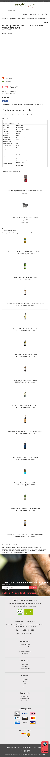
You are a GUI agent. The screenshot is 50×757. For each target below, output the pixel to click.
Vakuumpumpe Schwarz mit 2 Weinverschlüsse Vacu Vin (25, 190)
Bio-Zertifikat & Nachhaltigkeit (25, 600)
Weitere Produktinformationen (10, 118)
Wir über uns (25, 679)
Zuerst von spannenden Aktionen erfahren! (25, 582)
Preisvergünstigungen (9, 93)
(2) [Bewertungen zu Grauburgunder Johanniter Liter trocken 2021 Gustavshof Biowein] (6, 97)
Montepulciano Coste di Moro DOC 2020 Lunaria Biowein (25, 431)
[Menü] (47, 742)
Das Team (25, 681)
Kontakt (31, 2)
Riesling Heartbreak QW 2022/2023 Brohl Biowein (25, 508)
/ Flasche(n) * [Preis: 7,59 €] (21, 433)
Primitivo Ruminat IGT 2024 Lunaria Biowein (25, 457)
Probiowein (25, 676)
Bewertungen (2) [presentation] (39, 104)
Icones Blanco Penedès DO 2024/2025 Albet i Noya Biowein (25, 534)
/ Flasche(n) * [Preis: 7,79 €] (21, 330)
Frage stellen (8, 81)
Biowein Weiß (19, 550)
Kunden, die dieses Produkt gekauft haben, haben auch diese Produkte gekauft (23, 233)
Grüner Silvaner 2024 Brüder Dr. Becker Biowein (25, 406)
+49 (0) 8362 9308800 (25, 630)
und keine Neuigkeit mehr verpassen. (19, 593)
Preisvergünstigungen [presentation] (28, 104)
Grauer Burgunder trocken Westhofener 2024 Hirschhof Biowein (25, 303)
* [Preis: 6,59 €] (25, 220)
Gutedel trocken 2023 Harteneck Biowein (25, 354)
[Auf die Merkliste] (7, 78)
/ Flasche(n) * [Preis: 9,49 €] (21, 305)
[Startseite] (38, 14)
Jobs (25, 683)
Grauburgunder (38, 549)
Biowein (11, 552)
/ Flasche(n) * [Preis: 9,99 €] (21, 356)
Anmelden (24, 14)
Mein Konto (33, 14)
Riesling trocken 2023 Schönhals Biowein (25, 277)
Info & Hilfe (25, 661)
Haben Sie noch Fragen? (25, 621)
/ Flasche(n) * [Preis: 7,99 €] (25, 279)
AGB (15, 747)
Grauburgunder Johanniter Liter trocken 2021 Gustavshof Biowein (22, 27)
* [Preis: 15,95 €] (25, 193)
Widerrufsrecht (29, 747)
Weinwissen (25, 641)
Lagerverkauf (25, 685)
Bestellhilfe (25, 666)
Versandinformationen (25, 668)
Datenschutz (20, 747)
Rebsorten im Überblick (25, 646)
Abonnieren (33, 587)
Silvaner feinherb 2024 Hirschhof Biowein (25, 380)
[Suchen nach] (23, 10)
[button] (5, 101)
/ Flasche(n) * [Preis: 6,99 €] (21, 382)
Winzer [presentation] (20, 104)
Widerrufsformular (38, 747)
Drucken (44, 22)
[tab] (6, 104)
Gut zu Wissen (25, 653)
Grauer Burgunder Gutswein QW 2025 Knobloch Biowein (25, 252)
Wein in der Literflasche (15, 549)
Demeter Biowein (25, 649)
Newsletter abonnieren (43, 2)
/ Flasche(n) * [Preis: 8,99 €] (21, 510)
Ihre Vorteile (25, 693)
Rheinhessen (25, 549)
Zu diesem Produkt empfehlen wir (11, 171)
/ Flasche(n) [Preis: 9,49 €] (10, 87)
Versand (14, 91)
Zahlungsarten (25, 664)
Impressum (10, 747)
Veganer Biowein (18, 552)
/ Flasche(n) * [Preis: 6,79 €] (21, 253)
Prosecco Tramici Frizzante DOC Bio (25, 483)
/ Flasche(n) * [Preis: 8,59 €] (21, 459)
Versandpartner (25, 730)
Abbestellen (6, 589)
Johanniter (25, 552)
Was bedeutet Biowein (25, 644)
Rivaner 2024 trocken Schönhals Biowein (25, 329)
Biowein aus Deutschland (27, 547)
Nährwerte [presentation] (14, 104)
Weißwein (31, 549)
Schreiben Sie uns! (26, 633)
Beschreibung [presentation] (6, 104)
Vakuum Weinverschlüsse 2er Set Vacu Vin (25, 217)
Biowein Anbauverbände (25, 651)
